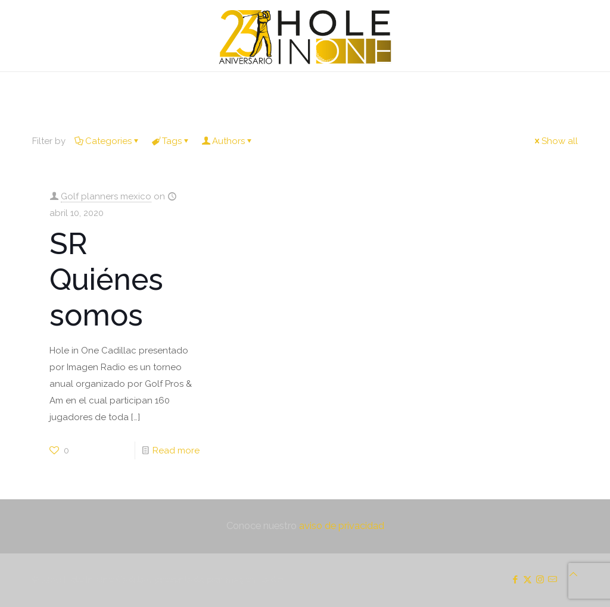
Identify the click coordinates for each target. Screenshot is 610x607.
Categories (107, 141)
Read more (176, 450)
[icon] (552, 579)
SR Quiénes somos (106, 279)
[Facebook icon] (515, 579)
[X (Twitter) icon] (527, 579)
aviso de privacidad (341, 525)
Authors (227, 141)
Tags (171, 141)
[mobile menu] (10, 89)
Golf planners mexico (106, 196)
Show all (555, 141)
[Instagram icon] (540, 579)
